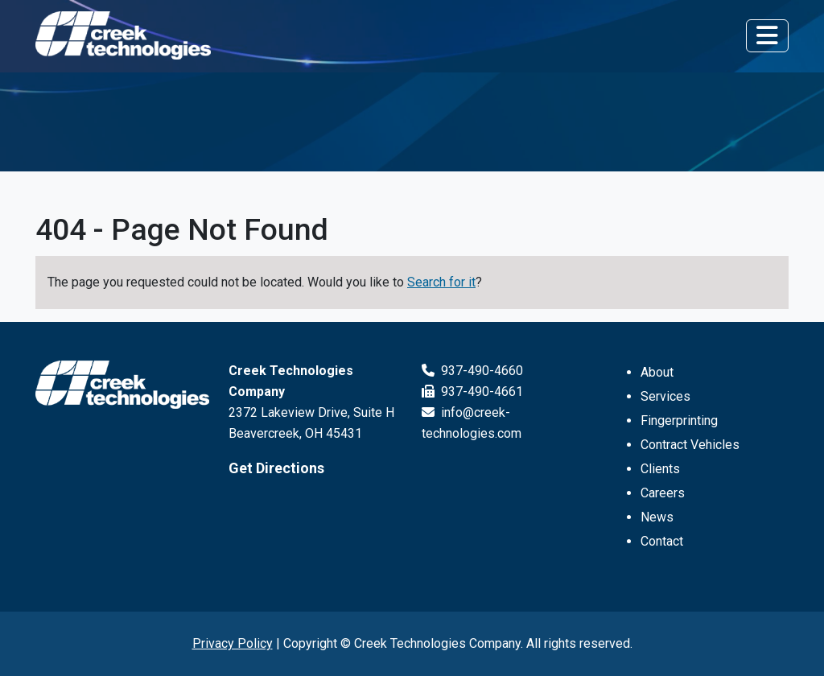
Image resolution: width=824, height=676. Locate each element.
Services (665, 396)
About (657, 372)
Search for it (441, 282)
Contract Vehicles (690, 444)
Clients (660, 468)
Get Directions (276, 468)
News (657, 517)
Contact (662, 541)
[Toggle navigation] (767, 35)
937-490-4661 (472, 391)
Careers (663, 493)
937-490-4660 (472, 370)
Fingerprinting (679, 420)
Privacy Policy (232, 643)
